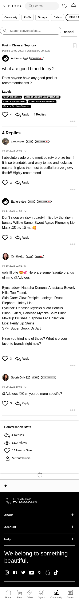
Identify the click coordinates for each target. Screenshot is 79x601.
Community (56, 597)
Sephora (12, 6)
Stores (70, 597)
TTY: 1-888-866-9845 (25, 502)
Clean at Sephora (24, 45)
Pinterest (39, 572)
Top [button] (5, 486)
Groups (42, 17)
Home (8, 597)
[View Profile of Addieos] (19, 58)
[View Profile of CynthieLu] (22, 256)
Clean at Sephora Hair (14, 101)
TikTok (56, 572)
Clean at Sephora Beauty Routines (42, 97)
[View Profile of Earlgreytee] (23, 201)
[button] (5, 114)
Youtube (31, 573)
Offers (30, 597)
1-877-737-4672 (22, 499)
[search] (42, 6)
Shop (19, 597)
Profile (27, 17)
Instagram (6, 572)
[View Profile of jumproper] (22, 141)
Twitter (23, 572)
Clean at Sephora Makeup (42, 101)
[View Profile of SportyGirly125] (25, 377)
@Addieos (22, 277)
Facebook (15, 572)
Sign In (41, 594)
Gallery (58, 17)
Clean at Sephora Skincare (16, 106)
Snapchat (47, 572)
